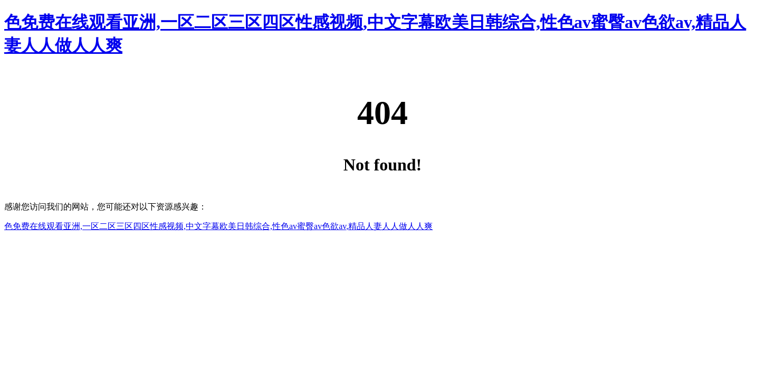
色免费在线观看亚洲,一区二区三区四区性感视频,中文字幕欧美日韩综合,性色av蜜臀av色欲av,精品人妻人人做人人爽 (218, 226)
